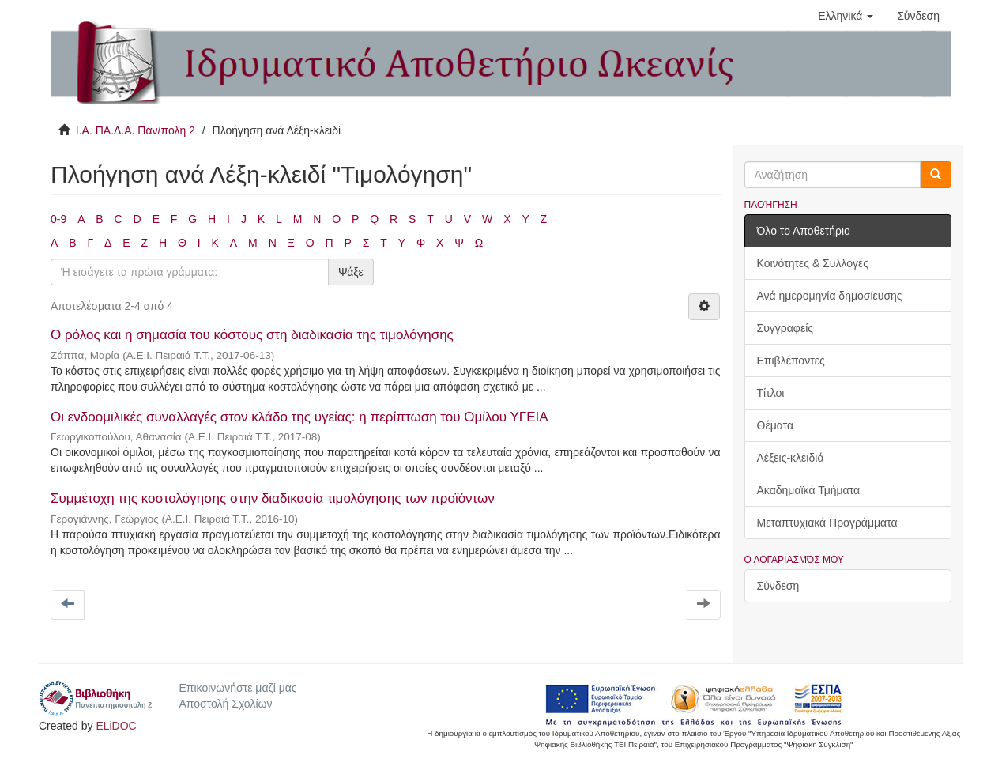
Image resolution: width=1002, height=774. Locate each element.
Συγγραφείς (785, 328)
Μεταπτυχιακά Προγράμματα (827, 522)
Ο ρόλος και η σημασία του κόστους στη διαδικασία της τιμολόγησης (252, 334)
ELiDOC (116, 725)
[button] (845, 16)
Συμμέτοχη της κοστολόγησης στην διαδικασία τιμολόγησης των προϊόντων (273, 498)
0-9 (58, 219)
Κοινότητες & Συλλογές (812, 263)
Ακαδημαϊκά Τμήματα (809, 490)
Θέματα (775, 425)
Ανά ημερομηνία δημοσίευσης (829, 295)
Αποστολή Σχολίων (225, 703)
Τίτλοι (771, 393)
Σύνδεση (778, 586)
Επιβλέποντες (791, 360)
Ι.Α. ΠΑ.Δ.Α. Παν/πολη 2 (135, 130)
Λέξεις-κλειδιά (790, 457)
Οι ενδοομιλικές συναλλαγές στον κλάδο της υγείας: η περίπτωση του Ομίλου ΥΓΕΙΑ (299, 417)
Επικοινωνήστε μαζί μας (237, 687)
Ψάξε (351, 272)
